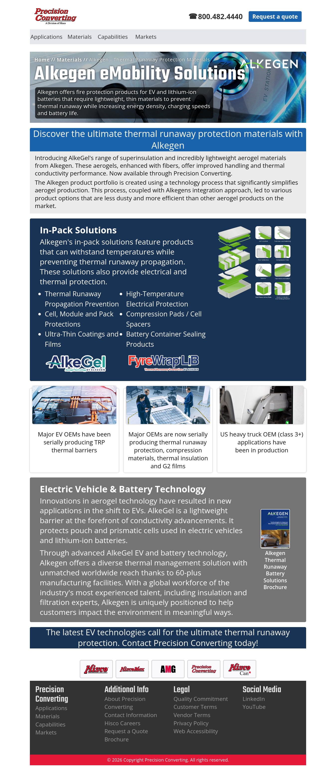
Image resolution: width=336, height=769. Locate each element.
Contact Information (131, 715)
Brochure (117, 739)
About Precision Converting (125, 703)
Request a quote (275, 16)
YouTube (254, 707)
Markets (146, 37)
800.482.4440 (220, 16)
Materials (79, 37)
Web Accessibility (195, 731)
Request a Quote (126, 731)
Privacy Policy (191, 723)
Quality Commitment (200, 699)
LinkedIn (254, 699)
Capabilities (113, 37)
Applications (46, 37)
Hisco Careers (122, 723)
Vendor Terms (191, 715)
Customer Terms (195, 707)
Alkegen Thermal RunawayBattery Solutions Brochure (275, 570)
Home (42, 59)
